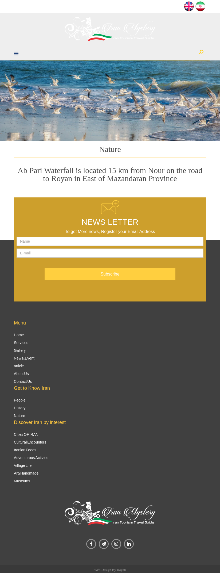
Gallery (20, 350)
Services (21, 342)
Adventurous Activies (31, 457)
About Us (21, 373)
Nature (19, 415)
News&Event (24, 358)
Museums (22, 481)
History (20, 408)
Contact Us (23, 381)
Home (19, 335)
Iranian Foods (25, 450)
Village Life (23, 465)
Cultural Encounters (30, 442)
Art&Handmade (26, 473)
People (20, 400)
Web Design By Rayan (110, 570)
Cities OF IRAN (26, 434)
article (19, 366)
